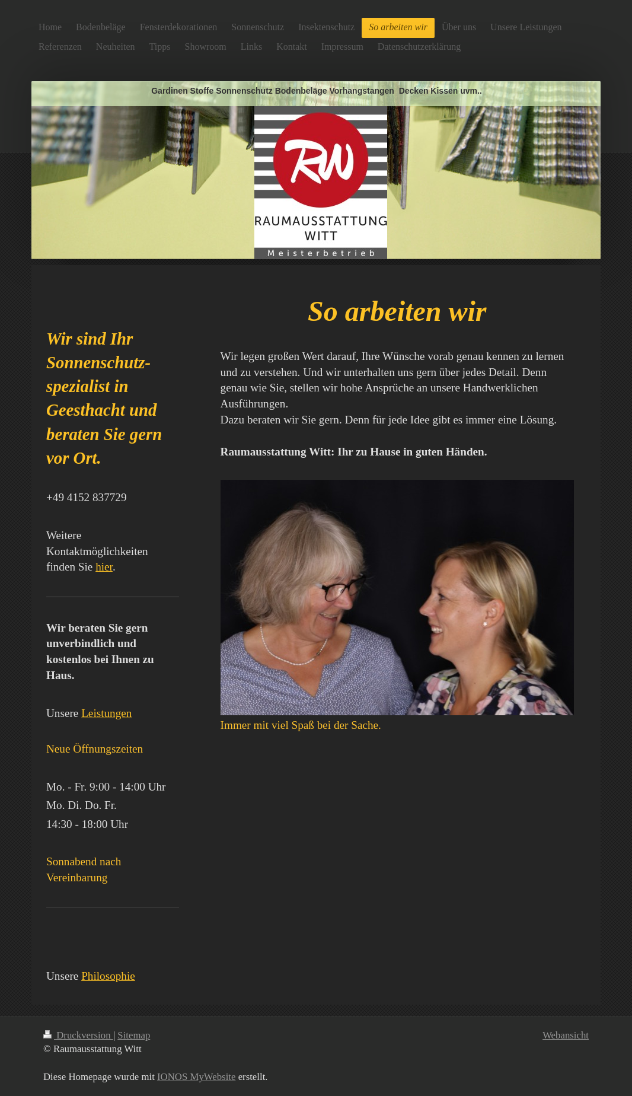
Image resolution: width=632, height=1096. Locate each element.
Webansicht (565, 1035)
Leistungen (106, 713)
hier (104, 566)
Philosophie (108, 976)
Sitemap (133, 1035)
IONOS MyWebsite (196, 1076)
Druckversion (78, 1035)
